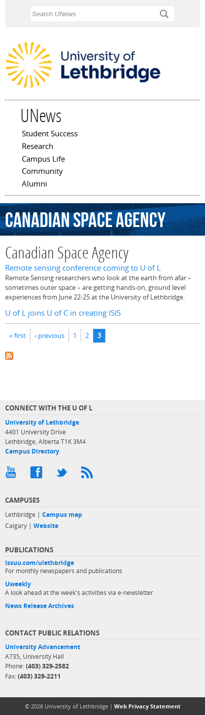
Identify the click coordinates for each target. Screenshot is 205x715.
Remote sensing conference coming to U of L (83, 267)
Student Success (50, 134)
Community (42, 171)
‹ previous (49, 335)
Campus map (62, 514)
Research (37, 147)
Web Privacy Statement (147, 706)
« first (17, 335)
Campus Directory (32, 451)
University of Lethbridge (42, 422)
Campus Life (43, 159)
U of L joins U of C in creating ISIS (63, 313)
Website (45, 526)
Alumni (34, 184)
